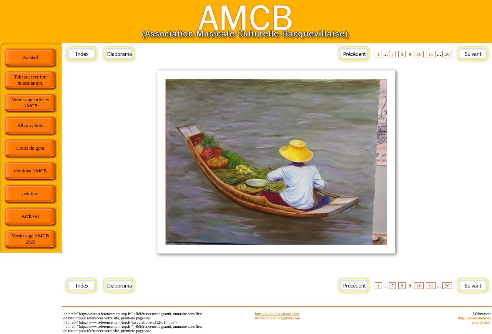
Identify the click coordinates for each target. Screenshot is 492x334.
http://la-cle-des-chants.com (277, 314)
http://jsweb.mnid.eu (474, 318)
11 (430, 54)
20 (447, 54)
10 (418, 54)
